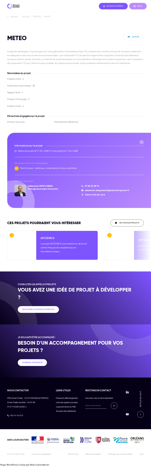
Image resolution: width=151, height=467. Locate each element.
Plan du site (73, 454)
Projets (37, 16)
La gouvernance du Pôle (66, 407)
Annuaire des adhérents (66, 411)
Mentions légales (93, 454)
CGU (142, 454)
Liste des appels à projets (67, 402)
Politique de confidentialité (120, 454)
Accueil (25, 16)
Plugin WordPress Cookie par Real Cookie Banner (24, 465)
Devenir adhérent (113, 6)
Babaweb (47, 454)
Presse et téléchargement (67, 398)
